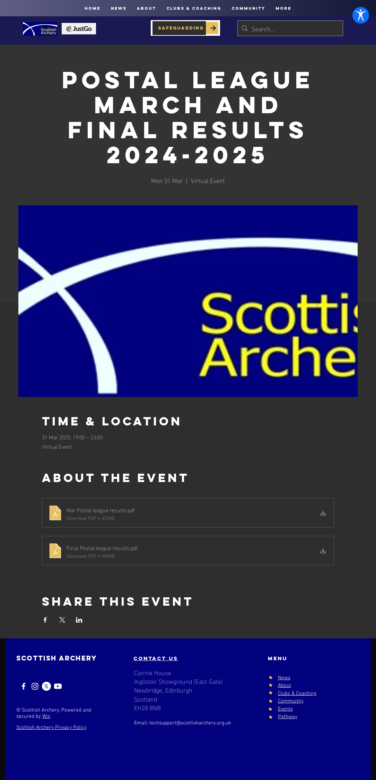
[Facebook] (23, 686)
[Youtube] (57, 686)
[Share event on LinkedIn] (79, 620)
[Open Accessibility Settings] (359, 763)
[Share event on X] (62, 620)
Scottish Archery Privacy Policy (51, 727)
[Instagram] (35, 686)
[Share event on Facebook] (45, 620)
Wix (46, 716)
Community (291, 701)
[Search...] (290, 28)
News (284, 678)
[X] (46, 686)
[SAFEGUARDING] (179, 28)
